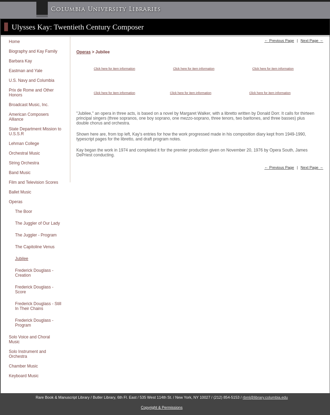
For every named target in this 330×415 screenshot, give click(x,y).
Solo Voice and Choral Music (29, 339)
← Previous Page (279, 40)
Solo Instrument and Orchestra (27, 354)
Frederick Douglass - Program (34, 323)
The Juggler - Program (36, 235)
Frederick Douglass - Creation (34, 273)
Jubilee (21, 258)
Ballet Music (20, 192)
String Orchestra (24, 163)
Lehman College (24, 143)
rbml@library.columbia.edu (265, 397)
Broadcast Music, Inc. (29, 104)
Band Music (20, 172)
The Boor (23, 211)
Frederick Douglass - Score (34, 289)
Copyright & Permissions (161, 407)
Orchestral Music (24, 153)
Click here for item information (114, 68)
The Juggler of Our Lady (37, 223)
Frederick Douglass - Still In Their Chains (38, 306)
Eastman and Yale (26, 70)
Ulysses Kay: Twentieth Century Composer (78, 27)
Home (14, 41)
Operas (16, 201)
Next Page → (312, 40)
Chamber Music (23, 366)
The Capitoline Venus (35, 246)
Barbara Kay (20, 61)
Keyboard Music (24, 375)
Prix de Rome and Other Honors (31, 92)
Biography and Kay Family (33, 51)
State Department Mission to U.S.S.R (35, 131)
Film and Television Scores (34, 182)
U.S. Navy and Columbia (31, 80)
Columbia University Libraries (106, 9)
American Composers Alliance (29, 117)
